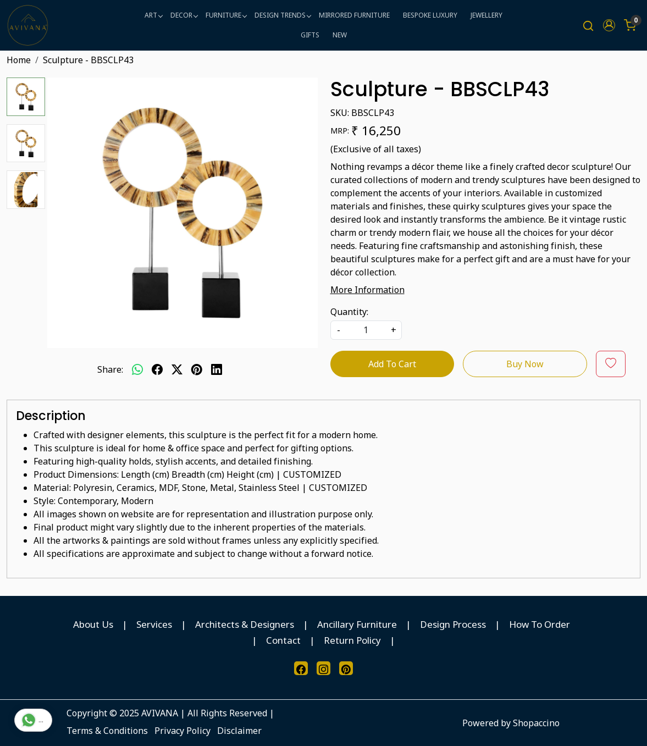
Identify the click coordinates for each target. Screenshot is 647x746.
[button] (609, 25)
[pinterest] (197, 369)
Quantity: (349, 312)
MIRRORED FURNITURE (354, 15)
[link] (588, 25)
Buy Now (525, 364)
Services (154, 624)
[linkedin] (216, 369)
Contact (283, 640)
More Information (367, 290)
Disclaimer (239, 731)
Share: (110, 369)
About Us (93, 624)
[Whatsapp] (137, 369)
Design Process (453, 624)
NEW (340, 35)
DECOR (183, 15)
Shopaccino (536, 723)
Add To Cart (392, 364)
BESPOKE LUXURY (430, 15)
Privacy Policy (182, 731)
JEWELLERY (486, 15)
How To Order (539, 624)
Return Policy (352, 640)
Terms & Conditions (107, 731)
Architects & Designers (244, 624)
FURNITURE (226, 15)
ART (153, 15)
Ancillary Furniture (357, 624)
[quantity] (366, 330)
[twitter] (177, 369)
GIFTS (310, 35)
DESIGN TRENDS (283, 15)
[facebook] (157, 369)
